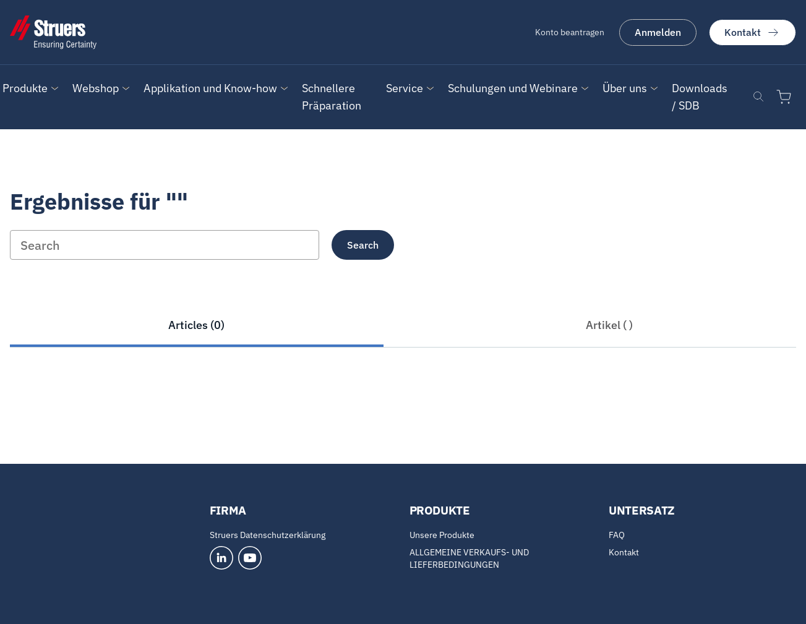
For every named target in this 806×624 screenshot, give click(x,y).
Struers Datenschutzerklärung (267, 535)
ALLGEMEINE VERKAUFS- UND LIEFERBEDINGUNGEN (469, 558)
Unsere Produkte (441, 535)
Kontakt (752, 32)
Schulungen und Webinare (513, 88)
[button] (25, 88)
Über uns (624, 88)
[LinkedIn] (221, 558)
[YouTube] (250, 558)
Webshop (95, 88)
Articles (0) (196, 325)
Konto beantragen (569, 32)
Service (404, 88)
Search (363, 245)
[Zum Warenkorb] (786, 97)
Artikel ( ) (609, 325)
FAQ (617, 535)
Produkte (25, 88)
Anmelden (658, 32)
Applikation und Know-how (210, 88)
